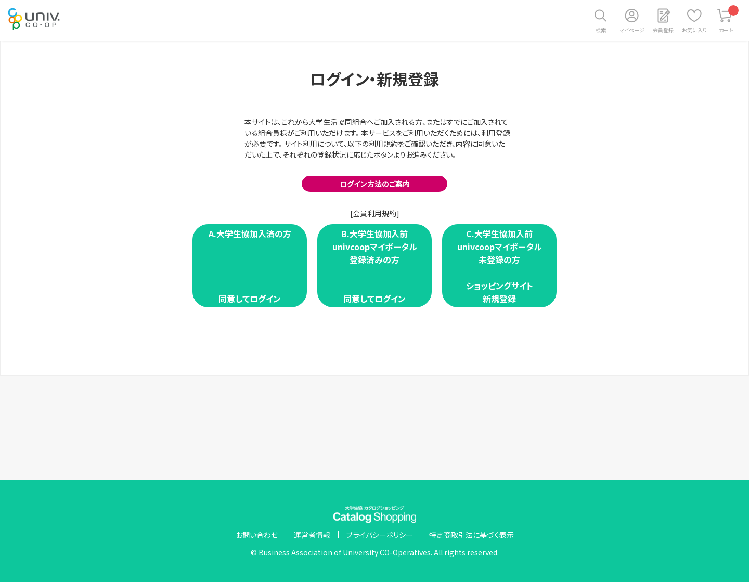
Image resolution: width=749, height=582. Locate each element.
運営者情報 (312, 534)
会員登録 (663, 30)
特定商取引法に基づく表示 (471, 534)
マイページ (631, 30)
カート (729, 19)
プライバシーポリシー (379, 534)
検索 (601, 30)
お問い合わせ (257, 534)
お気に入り (694, 30)
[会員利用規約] (374, 213)
